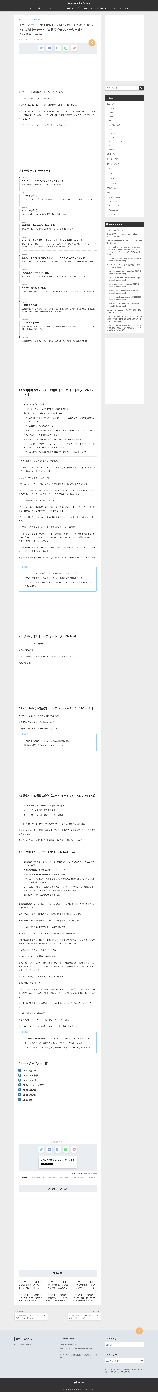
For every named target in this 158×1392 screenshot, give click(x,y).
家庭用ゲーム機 (114, 125)
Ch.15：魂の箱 (29, 1090)
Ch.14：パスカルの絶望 (33, 1085)
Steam (111, 113)
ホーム (32, 8)
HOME (79, 1383)
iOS (110, 146)
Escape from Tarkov (116, 206)
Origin (111, 117)
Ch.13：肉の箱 (29, 1080)
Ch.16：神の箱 (29, 1095)
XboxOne (112, 133)
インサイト (124, 8)
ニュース (58, 8)
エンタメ (110, 179)
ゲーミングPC (82, 8)
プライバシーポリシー (24, 1345)
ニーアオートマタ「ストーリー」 (43, 1177)
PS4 (110, 129)
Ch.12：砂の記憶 (30, 1075)
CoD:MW (112, 215)
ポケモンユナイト (44, 8)
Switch (111, 137)
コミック (113, 8)
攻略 (108, 193)
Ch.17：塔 (27, 1100)
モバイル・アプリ (115, 141)
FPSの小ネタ (112, 188)
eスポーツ (69, 8)
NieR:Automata (90, 1173)
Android (112, 150)
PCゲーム (112, 109)
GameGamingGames (79, 3)
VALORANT (113, 202)
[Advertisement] (58, 72)
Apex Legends (114, 210)
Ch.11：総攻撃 (29, 1071)
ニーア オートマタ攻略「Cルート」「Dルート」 (78, 1177)
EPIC (111, 121)
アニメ (109, 174)
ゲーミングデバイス (98, 8)
